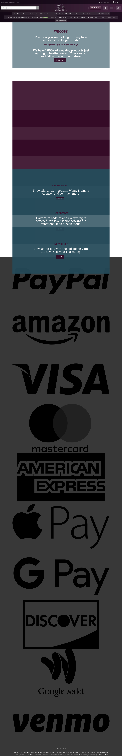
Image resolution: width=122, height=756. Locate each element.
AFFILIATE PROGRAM (109, 17)
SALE (23, 14)
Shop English (56, 14)
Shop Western (42, 14)
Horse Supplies (102, 14)
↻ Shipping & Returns (77, 17)
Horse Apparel (87, 14)
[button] (104, 2)
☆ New (30, 14)
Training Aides (71, 14)
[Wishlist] (111, 8)
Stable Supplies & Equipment (17, 17)
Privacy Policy (61, 748)
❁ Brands (62, 17)
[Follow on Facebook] (111, 2)
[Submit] (37, 7)
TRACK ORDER (61, 21)
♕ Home (16, 14)
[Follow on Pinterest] (119, 2)
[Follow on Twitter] (115, 2)
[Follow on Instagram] (113, 2)
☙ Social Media (93, 17)
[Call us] (117, 2)
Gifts (53, 17)
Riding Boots (37, 17)
